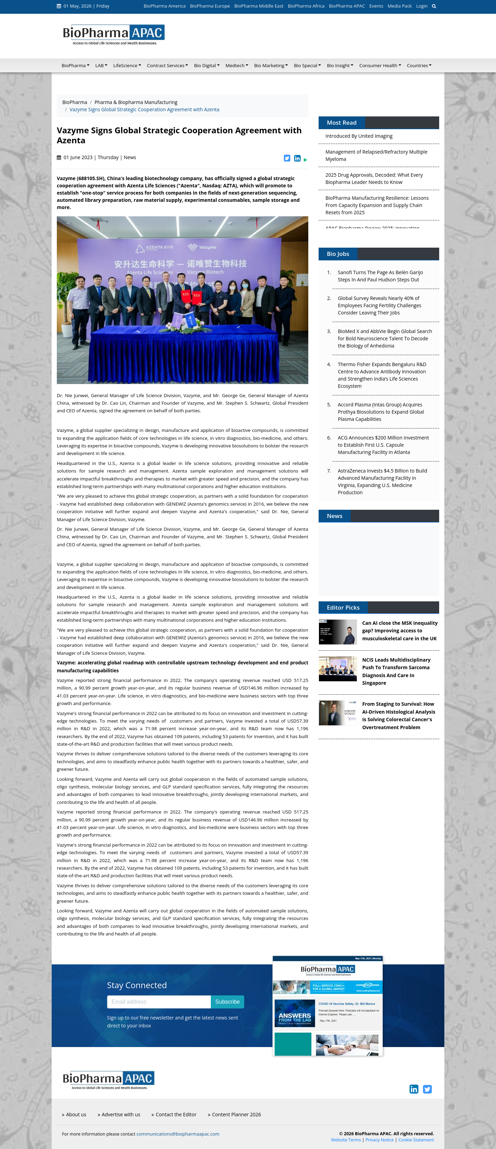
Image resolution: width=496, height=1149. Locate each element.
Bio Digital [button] (205, 65)
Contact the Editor (174, 1114)
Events (376, 6)
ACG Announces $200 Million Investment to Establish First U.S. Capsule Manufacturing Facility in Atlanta (383, 444)
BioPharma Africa (306, 6)
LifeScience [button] (125, 65)
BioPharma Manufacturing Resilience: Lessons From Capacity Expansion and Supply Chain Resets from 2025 (377, 207)
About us (74, 1114)
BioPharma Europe (210, 6)
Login (421, 6)
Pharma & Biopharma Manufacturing (135, 102)
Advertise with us (119, 1114)
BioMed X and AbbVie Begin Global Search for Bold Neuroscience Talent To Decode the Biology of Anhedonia (385, 338)
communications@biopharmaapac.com (177, 1134)
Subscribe (227, 1002)
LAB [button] (99, 65)
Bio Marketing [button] (269, 65)
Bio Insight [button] (338, 65)
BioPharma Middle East (258, 6)
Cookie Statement (416, 1140)
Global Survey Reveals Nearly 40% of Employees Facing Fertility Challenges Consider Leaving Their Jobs (379, 305)
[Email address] (159, 1001)
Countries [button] (417, 65)
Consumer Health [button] (378, 65)
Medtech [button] (235, 65)
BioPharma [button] (74, 65)
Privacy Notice (379, 1140)
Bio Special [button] (305, 65)
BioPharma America (165, 6)
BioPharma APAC (347, 6)
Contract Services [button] (166, 65)
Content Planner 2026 (234, 1114)
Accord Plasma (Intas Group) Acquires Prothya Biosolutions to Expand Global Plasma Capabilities (381, 411)
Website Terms (346, 1140)
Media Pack (400, 6)
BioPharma (74, 102)
